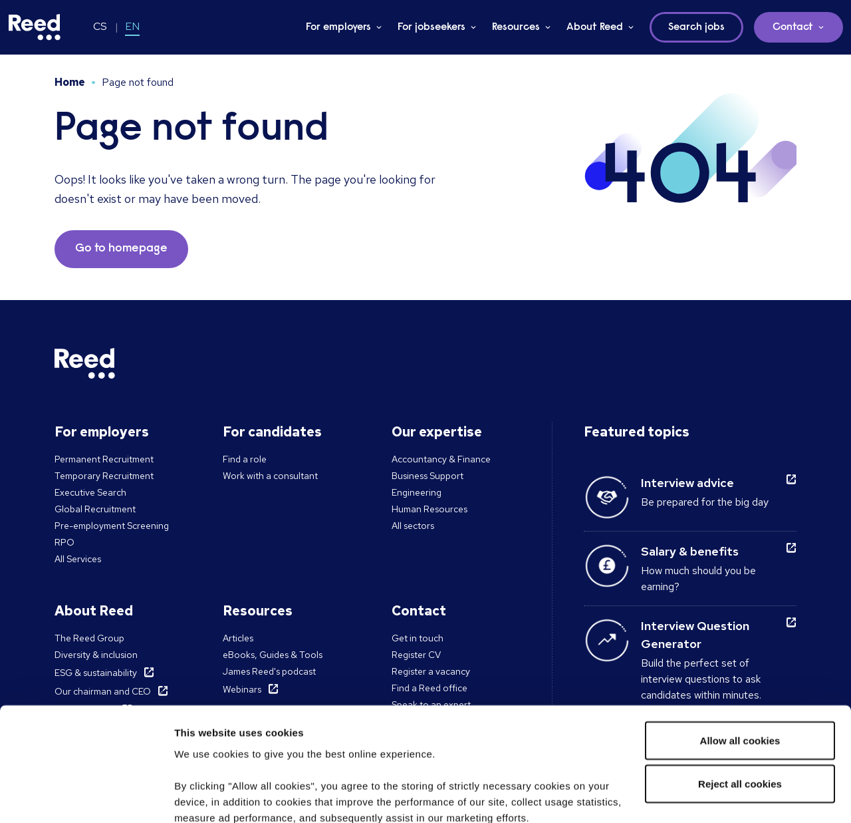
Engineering (416, 492)
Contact (793, 27)
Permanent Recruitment (104, 459)
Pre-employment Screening (112, 526)
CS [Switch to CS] (100, 26)
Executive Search (90, 492)
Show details (205, 796)
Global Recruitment (95, 509)
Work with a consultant (270, 476)
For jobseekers (431, 27)
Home (70, 82)
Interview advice (687, 482)
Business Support (427, 476)
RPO (64, 542)
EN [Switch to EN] (132, 26)
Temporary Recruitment (104, 476)
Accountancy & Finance (441, 459)
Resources (516, 27)
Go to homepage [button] (121, 249)
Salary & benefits (690, 551)
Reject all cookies (740, 680)
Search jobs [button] (696, 27)
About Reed (594, 27)
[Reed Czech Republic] (34, 27)
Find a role (245, 459)
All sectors (413, 526)
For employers (338, 27)
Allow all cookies (740, 636)
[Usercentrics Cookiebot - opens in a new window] (86, 797)
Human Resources (429, 509)
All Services (78, 559)
